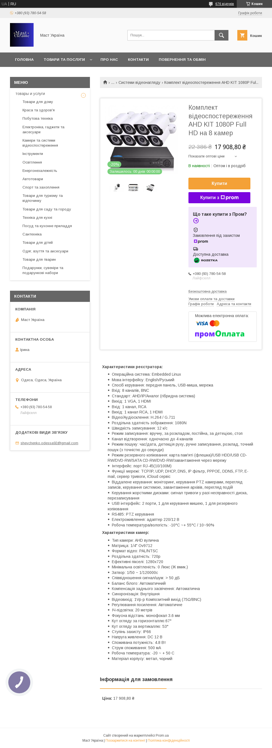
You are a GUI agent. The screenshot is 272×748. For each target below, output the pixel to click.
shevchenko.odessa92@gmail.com (49, 443)
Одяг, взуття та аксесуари (45, 251)
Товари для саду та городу (46, 209)
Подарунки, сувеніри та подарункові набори (42, 270)
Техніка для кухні (37, 217)
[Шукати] (221, 35)
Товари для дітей (37, 242)
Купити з (219, 197)
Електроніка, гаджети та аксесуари (43, 129)
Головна (24, 59)
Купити (219, 183)
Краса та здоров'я (38, 110)
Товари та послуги (64, 59)
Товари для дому (37, 102)
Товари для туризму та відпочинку (42, 198)
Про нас (109, 59)
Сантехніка (32, 234)
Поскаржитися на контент (125, 740)
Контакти (138, 59)
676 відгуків (224, 4)
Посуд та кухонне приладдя (47, 226)
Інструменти (32, 154)
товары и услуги (30, 93)
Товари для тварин (39, 259)
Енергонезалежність (39, 171)
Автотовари (32, 179)
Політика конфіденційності (169, 740)
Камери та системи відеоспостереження (40, 142)
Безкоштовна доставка (207, 291)
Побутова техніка (37, 118)
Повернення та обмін (182, 59)
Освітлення (32, 162)
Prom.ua (162, 735)
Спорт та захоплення (40, 187)
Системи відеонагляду (139, 82)
